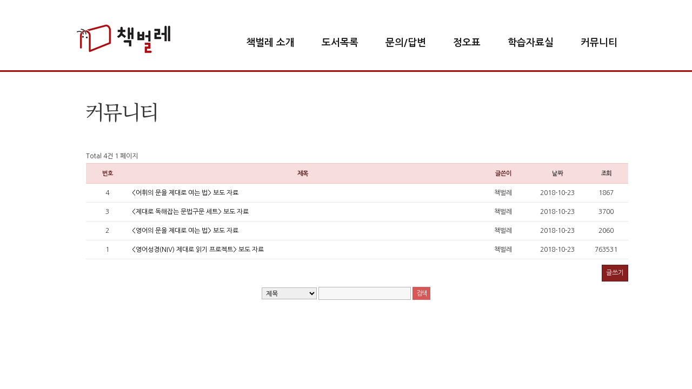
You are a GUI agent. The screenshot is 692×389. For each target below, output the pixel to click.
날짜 (557, 173)
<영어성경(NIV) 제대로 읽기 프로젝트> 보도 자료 (198, 249)
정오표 (467, 43)
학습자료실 (531, 43)
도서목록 (340, 43)
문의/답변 (405, 43)
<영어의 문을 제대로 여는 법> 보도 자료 (185, 230)
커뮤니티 (599, 43)
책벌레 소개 (270, 43)
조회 (606, 173)
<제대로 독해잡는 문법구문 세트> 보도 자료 (190, 212)
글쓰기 (615, 273)
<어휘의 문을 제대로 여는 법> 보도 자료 (185, 193)
